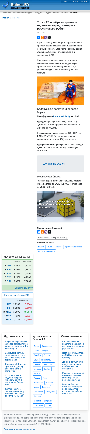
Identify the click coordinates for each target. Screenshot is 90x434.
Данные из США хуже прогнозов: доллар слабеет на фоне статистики (15, 367)
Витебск (37, 355)
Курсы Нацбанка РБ (16, 295)
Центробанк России (73, 247)
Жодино (37, 396)
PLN (9, 281)
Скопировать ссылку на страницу (52, 238)
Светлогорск (48, 364)
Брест (36, 346)
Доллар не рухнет (54, 163)
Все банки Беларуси (23, 12)
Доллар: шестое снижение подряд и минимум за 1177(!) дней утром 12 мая (14, 392)
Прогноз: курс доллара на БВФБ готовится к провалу (73, 355)
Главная (65, 2)
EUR (9, 269)
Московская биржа (46, 251)
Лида (45, 378)
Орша (36, 360)
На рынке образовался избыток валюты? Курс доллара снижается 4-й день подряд (16, 345)
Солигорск (38, 392)
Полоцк (47, 355)
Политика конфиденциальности (19, 429)
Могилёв (37, 401)
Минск (36, 387)
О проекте (74, 2)
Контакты (84, 2)
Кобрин (45, 351)
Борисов (46, 387)
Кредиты (39, 12)
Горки (48, 405)
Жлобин (47, 369)
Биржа (41, 247)
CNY (9, 277)
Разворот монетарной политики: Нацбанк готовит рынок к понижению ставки (73, 376)
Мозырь (37, 369)
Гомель (37, 364)
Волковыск (38, 383)
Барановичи (47, 346)
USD (9, 265)
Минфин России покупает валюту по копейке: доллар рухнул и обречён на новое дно (72, 389)
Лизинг (64, 12)
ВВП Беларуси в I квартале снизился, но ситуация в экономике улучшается (73, 345)
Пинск (36, 351)
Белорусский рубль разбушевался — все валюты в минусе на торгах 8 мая (15, 356)
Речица (37, 373)
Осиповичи (38, 405)
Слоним (49, 383)
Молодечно (50, 392)
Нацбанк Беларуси (55, 247)
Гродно (37, 378)
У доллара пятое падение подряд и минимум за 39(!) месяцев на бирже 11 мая (15, 380)
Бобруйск (48, 401)
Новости (74, 12)
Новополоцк (46, 360)
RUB (9, 273)
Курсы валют (52, 12)
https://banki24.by (61, 116)
